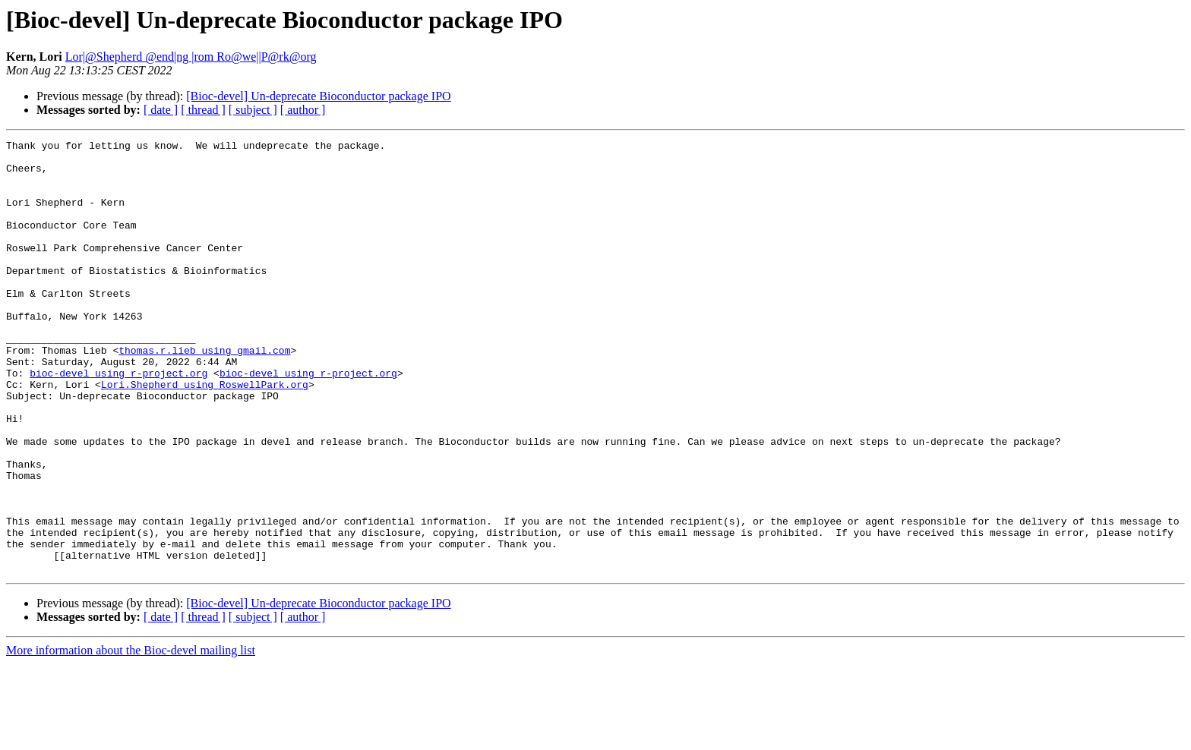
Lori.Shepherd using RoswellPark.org (204, 434)
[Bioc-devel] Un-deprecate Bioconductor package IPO (318, 96)
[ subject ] (253, 109)
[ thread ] (203, 109)
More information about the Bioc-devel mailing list (130, 736)
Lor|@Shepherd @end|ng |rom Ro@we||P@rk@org (191, 56)
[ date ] (161, 109)
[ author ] (303, 109)
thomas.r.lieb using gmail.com (204, 393)
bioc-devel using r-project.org (118, 420)
